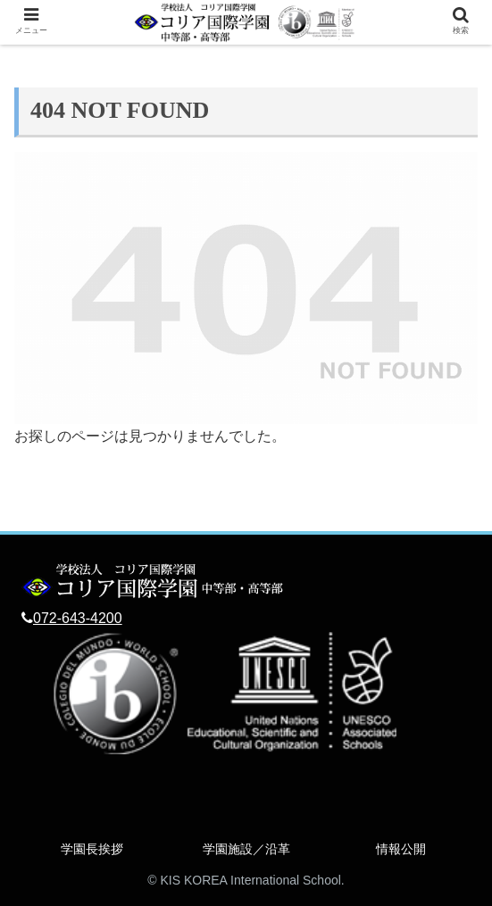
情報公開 (401, 849)
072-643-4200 (77, 618)
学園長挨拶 (92, 849)
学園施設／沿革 (246, 849)
